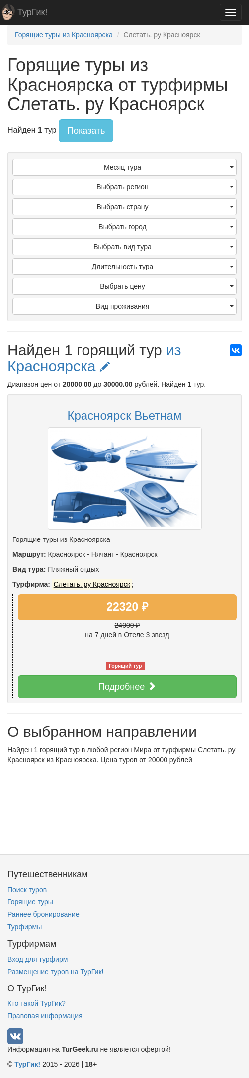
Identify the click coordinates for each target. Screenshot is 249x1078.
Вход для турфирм (37, 959)
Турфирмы (24, 927)
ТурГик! (32, 12)
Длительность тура (163, 266)
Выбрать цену (167, 286)
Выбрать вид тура (163, 247)
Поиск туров (27, 890)
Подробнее (127, 686)
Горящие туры (30, 902)
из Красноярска (94, 358)
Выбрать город (166, 227)
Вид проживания (165, 306)
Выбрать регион (165, 187)
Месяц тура (169, 167)
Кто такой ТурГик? (36, 1003)
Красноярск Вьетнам (125, 415)
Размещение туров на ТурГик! (55, 972)
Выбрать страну (165, 207)
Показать (86, 131)
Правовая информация (45, 1016)
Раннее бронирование (43, 914)
